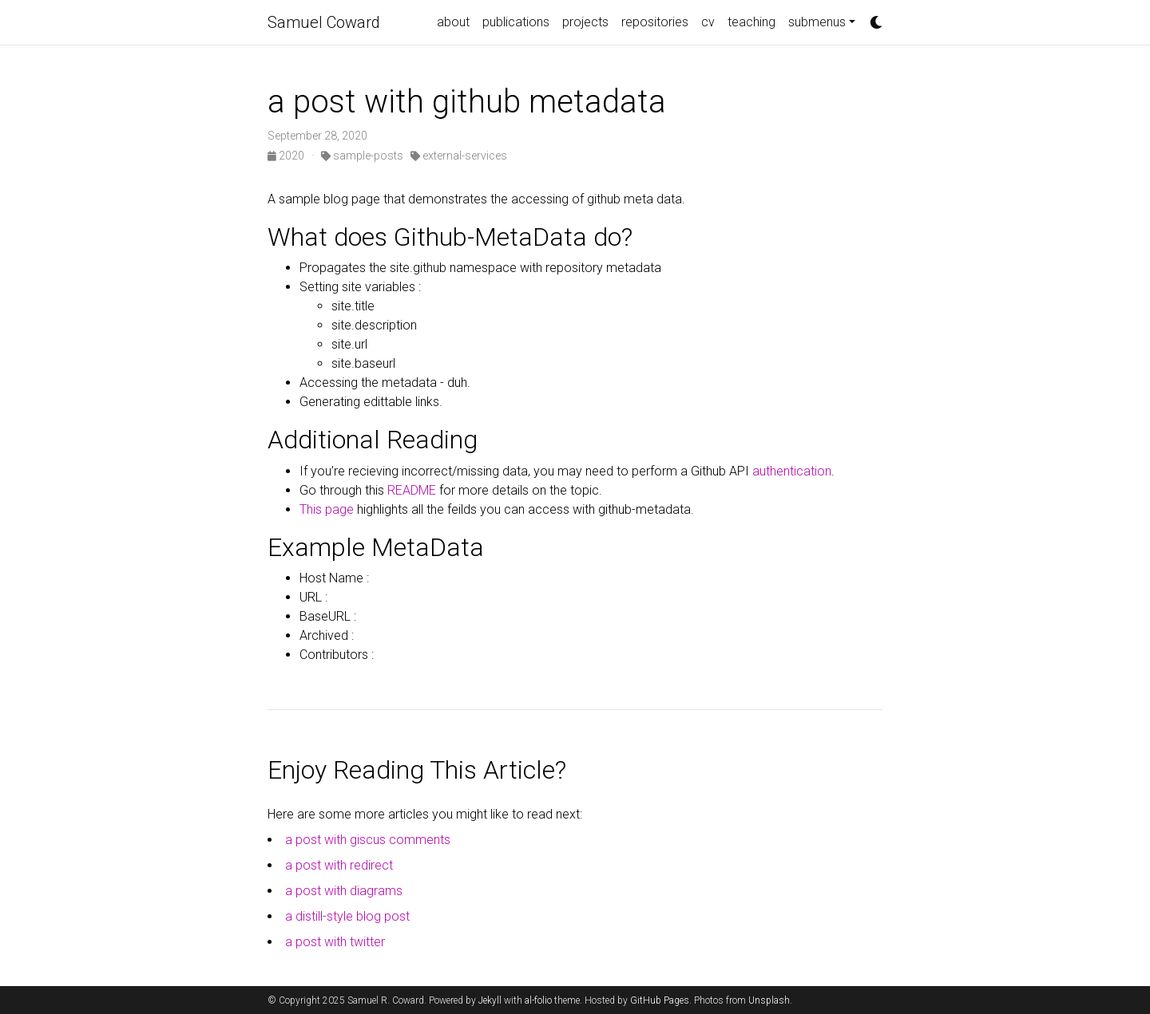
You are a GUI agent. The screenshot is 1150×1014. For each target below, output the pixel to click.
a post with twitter (335, 941)
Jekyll (490, 1000)
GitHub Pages (659, 1000)
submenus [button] (817, 22)
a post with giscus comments (367, 839)
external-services (458, 155)
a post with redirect (339, 865)
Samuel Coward (324, 22)
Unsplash (769, 1000)
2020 (287, 155)
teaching (751, 22)
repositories (654, 22)
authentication (790, 471)
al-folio (538, 1000)
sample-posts (362, 155)
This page (326, 509)
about (453, 22)
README (411, 490)
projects (585, 22)
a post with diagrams (343, 890)
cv (708, 22)
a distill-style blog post (347, 916)
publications (515, 22)
